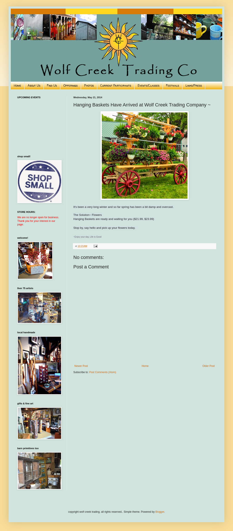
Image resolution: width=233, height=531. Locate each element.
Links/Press (194, 85)
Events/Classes (148, 85)
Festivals (172, 85)
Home (17, 85)
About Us (34, 85)
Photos (89, 85)
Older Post (208, 365)
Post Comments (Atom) (102, 372)
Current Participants (115, 85)
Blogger (159, 511)
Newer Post (81, 365)
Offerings (70, 85)
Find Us (52, 85)
